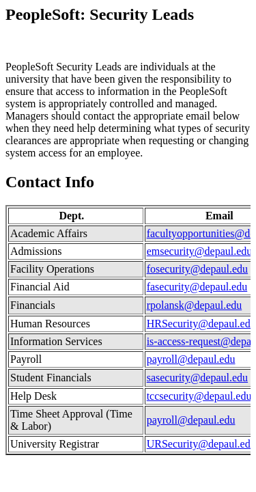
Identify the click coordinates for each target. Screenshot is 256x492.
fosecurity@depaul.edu (197, 269)
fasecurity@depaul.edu (197, 286)
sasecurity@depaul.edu (197, 377)
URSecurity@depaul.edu (201, 444)
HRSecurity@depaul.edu (201, 323)
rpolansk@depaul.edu (194, 305)
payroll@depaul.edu (191, 359)
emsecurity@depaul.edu (200, 251)
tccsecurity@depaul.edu (199, 396)
